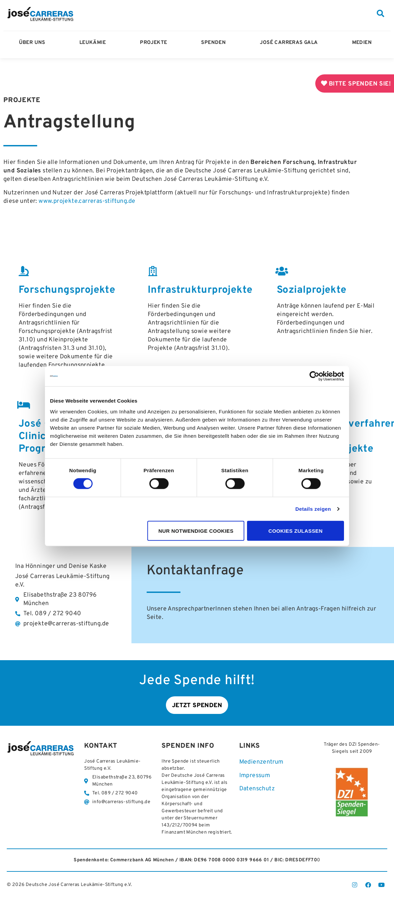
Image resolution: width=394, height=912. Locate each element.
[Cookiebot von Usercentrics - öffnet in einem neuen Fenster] (314, 376)
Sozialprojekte (312, 290)
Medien (363, 43)
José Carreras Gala (290, 43)
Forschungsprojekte (67, 290)
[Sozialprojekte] (282, 271)
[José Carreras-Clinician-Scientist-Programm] (24, 405)
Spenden (215, 43)
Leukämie (94, 43)
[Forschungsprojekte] (24, 271)
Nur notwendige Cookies (195, 530)
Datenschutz (257, 790)
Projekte (155, 43)
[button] (380, 13)
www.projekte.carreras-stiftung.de (87, 201)
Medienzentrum (261, 763)
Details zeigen (313, 509)
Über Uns (34, 43)
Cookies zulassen (295, 530)
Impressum (254, 777)
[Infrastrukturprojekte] (153, 271)
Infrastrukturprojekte (200, 290)
